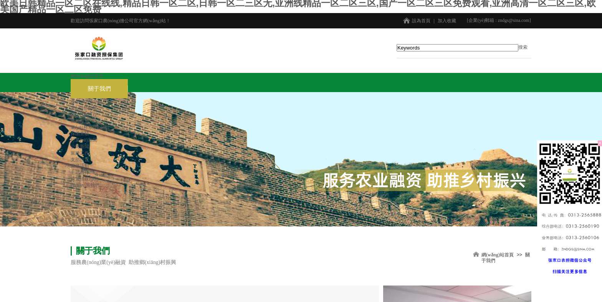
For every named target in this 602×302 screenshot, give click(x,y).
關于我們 (99, 89)
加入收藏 (447, 20)
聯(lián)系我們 (85, 185)
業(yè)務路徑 (84, 114)
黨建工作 (80, 153)
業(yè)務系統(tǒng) (90, 127)
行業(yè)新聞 (84, 140)
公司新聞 (80, 146)
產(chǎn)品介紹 (86, 101)
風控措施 (80, 121)
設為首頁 (421, 20)
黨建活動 (80, 165)
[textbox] (457, 47)
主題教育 (80, 172)
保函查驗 (80, 133)
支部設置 (80, 159)
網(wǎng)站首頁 (87, 76)
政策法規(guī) (85, 179)
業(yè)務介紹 (84, 108)
